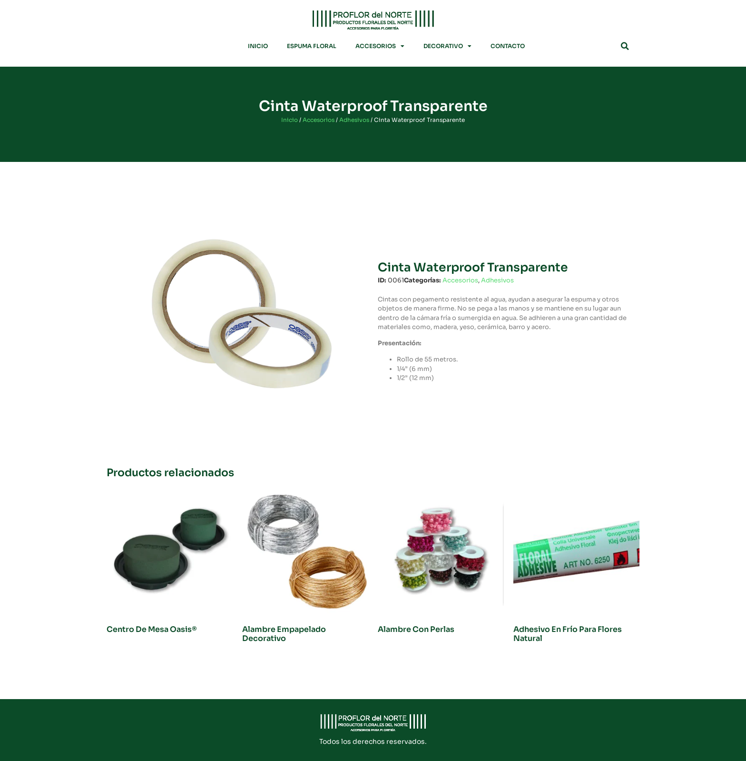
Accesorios (379, 46)
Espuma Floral (311, 46)
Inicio (258, 46)
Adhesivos (354, 119)
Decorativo (447, 46)
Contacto (508, 46)
